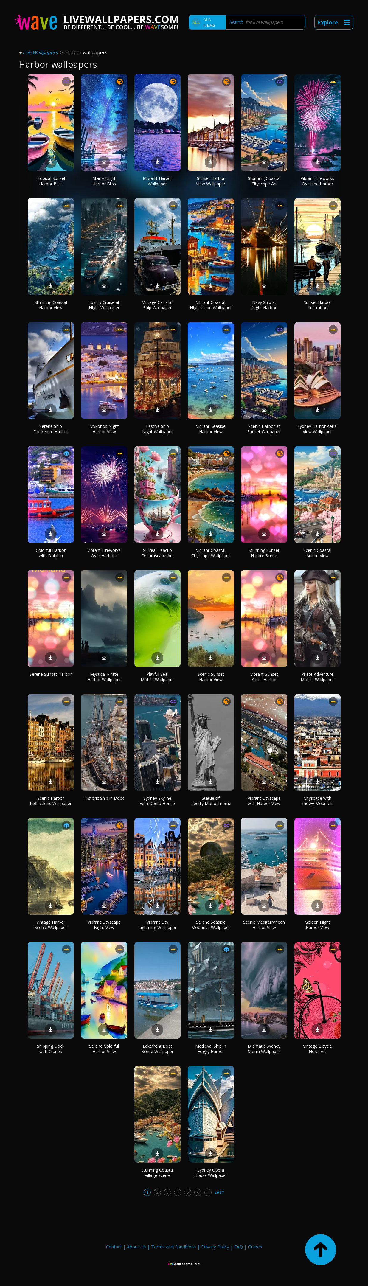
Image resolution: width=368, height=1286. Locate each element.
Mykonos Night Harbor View (104, 428)
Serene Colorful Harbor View (104, 1048)
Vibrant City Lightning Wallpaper (157, 924)
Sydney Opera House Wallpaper (210, 1172)
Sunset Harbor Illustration (317, 304)
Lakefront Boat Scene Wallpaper (157, 1048)
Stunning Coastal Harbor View (51, 304)
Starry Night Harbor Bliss (104, 181)
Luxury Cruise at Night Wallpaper (103, 304)
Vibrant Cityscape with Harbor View (264, 800)
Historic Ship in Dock (104, 798)
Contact (114, 1247)
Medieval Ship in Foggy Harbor (210, 1048)
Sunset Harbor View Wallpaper (210, 181)
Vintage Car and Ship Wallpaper (157, 304)
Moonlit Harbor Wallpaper (157, 181)
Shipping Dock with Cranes (50, 1048)
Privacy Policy (215, 1247)
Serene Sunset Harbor (50, 674)
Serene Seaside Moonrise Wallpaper (210, 924)
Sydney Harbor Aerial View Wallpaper (317, 428)
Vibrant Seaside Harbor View (211, 428)
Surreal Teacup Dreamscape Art (157, 552)
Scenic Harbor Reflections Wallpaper (51, 800)
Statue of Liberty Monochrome (210, 800)
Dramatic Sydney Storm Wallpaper (264, 1048)
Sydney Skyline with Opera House (157, 800)
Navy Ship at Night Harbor (264, 304)
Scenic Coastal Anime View (317, 552)
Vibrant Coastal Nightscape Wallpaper (211, 304)
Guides (255, 1247)
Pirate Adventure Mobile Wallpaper (317, 676)
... (208, 1192)
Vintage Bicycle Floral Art (317, 1048)
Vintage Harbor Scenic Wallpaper (51, 924)
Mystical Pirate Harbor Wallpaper (104, 676)
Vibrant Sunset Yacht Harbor (264, 676)
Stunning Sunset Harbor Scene (264, 552)
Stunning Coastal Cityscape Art (264, 181)
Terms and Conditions (173, 1247)
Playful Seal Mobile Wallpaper (157, 676)
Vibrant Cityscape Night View (104, 924)
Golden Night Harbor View (317, 924)
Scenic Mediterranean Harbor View (264, 924)
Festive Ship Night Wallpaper (157, 428)
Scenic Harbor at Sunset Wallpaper (264, 428)
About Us (136, 1247)
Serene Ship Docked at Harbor (50, 428)
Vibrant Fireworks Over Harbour (104, 552)
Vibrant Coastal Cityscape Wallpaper (210, 552)
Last (219, 1192)
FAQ (238, 1247)
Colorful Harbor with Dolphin (51, 552)
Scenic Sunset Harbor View (211, 676)
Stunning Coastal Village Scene (157, 1172)
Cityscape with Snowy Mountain (317, 800)
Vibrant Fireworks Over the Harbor (317, 181)
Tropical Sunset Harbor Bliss (51, 181)
